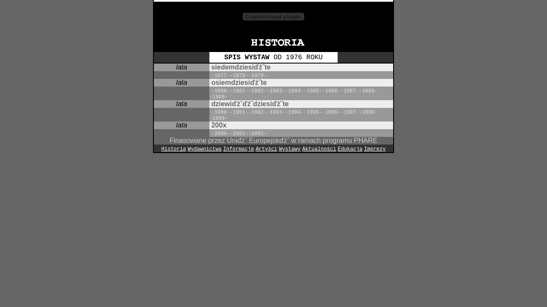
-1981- (239, 91)
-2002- (257, 134)
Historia (174, 149)
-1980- (220, 91)
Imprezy (374, 149)
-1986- (331, 91)
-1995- (313, 113)
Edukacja (350, 149)
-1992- (257, 113)
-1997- (350, 113)
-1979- (257, 76)
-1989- (218, 97)
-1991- (239, 113)
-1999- (218, 119)
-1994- (294, 113)
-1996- (331, 113)
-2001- (239, 134)
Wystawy (289, 149)
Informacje (238, 149)
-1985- (313, 91)
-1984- (294, 91)
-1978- (239, 76)
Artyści (266, 149)
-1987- (350, 91)
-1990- (220, 113)
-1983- (276, 91)
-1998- (368, 113)
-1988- (368, 91)
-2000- (220, 134)
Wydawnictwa (204, 149)
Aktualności (319, 149)
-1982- (257, 91)
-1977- (220, 76)
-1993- (276, 113)
